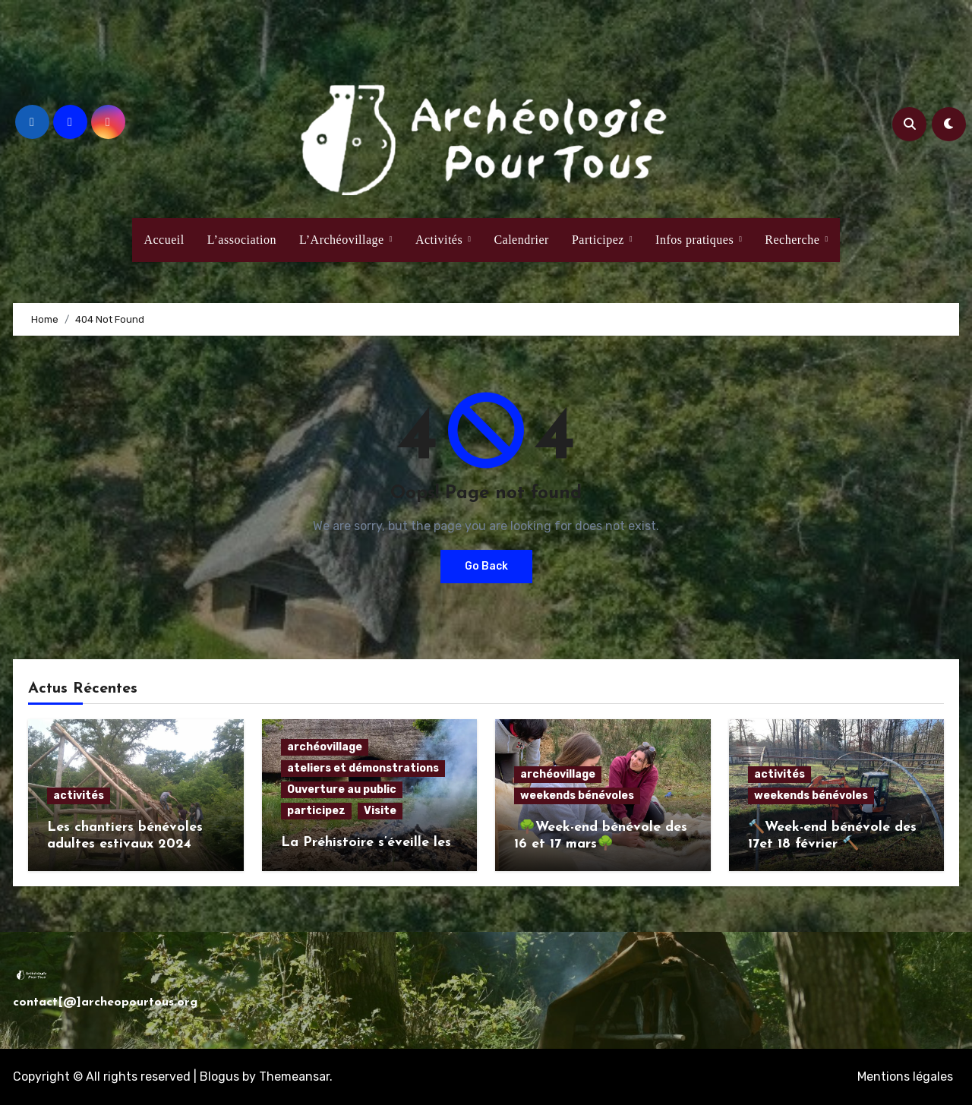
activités (78, 795)
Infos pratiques (696, 239)
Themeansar (294, 1076)
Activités (440, 239)
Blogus (219, 1076)
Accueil (164, 239)
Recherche (794, 239)
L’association (241, 239)
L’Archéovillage (343, 239)
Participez (599, 239)
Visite (380, 810)
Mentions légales (905, 1076)
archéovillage (324, 746)
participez (316, 810)
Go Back (486, 566)
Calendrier (521, 239)
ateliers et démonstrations (363, 768)
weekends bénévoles (577, 795)
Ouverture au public (341, 789)
